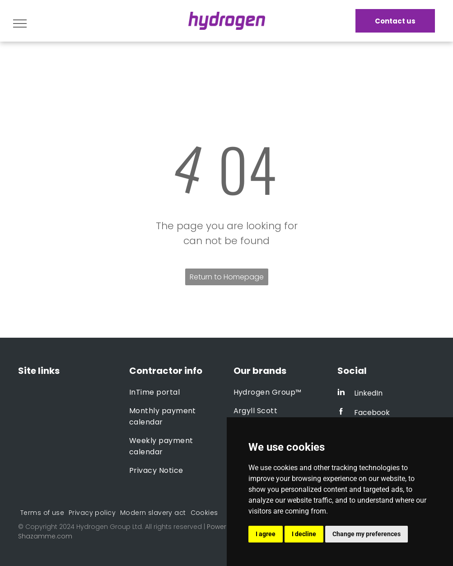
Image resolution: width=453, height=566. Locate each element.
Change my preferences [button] (366, 534)
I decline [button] (304, 534)
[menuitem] (174, 392)
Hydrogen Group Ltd (109, 526)
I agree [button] (266, 534)
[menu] (20, 23)
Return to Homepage (227, 277)
